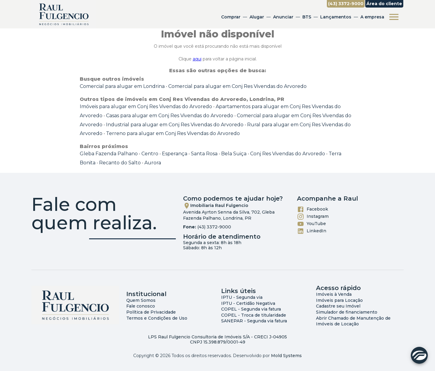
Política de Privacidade (151, 312)
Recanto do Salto (120, 163)
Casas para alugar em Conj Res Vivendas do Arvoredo (169, 115)
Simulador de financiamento (346, 312)
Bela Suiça (233, 153)
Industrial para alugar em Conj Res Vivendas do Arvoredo (174, 124)
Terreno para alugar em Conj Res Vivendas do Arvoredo (173, 133)
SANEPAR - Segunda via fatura (254, 321)
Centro (149, 153)
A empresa (372, 17)
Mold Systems (286, 355)
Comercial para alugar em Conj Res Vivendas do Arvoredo (237, 86)
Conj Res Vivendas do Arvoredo (287, 153)
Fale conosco (140, 306)
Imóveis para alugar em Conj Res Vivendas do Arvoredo (146, 106)
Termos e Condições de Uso (156, 318)
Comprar (230, 17)
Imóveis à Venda (334, 294)
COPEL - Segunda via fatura (251, 309)
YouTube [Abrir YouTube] (311, 223)
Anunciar (283, 17)
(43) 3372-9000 (214, 227)
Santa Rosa (204, 153)
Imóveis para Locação (339, 300)
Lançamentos (335, 17)
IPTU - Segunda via (242, 297)
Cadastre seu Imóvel (338, 306)
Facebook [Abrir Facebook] (312, 209)
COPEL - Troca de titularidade (253, 315)
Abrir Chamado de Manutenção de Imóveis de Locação (353, 321)
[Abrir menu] (394, 17)
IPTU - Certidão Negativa (248, 303)
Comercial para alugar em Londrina (122, 86)
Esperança (174, 153)
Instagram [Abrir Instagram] (313, 216)
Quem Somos (141, 300)
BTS (306, 17)
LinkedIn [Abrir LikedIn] (311, 231)
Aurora (152, 163)
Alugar (257, 17)
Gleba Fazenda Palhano (109, 153)
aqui (197, 59)
